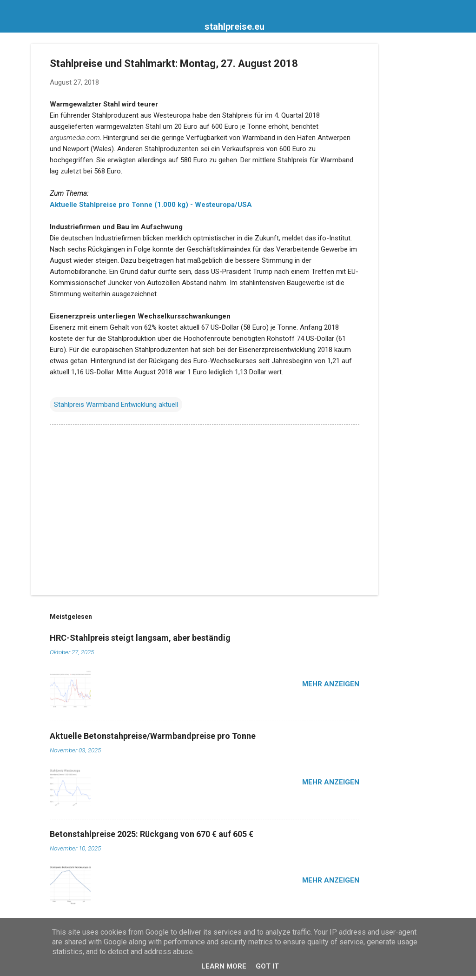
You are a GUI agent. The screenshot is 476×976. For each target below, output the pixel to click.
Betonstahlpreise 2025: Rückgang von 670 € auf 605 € (151, 834)
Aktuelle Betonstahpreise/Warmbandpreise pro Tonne (153, 736)
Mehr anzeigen (330, 684)
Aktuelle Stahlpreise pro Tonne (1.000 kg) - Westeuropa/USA (151, 204)
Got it (267, 966)
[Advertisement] (415, 183)
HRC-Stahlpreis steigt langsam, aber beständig (140, 638)
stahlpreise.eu (234, 26)
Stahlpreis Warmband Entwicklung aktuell (116, 404)
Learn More (223, 966)
